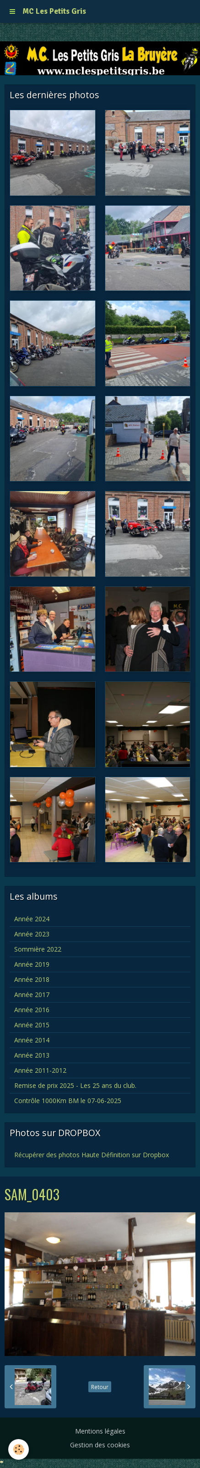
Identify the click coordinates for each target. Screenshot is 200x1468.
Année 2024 (31, 918)
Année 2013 (31, 1055)
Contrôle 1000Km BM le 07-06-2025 (67, 1100)
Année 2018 (31, 979)
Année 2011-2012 (40, 1070)
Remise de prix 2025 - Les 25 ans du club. (75, 1085)
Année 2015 (31, 1024)
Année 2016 (31, 1009)
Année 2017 (31, 994)
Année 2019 (31, 964)
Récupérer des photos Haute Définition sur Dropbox (91, 1154)
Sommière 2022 (37, 949)
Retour (99, 1386)
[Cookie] (18, 1449)
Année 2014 (31, 1040)
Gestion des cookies (100, 1444)
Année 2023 (31, 934)
